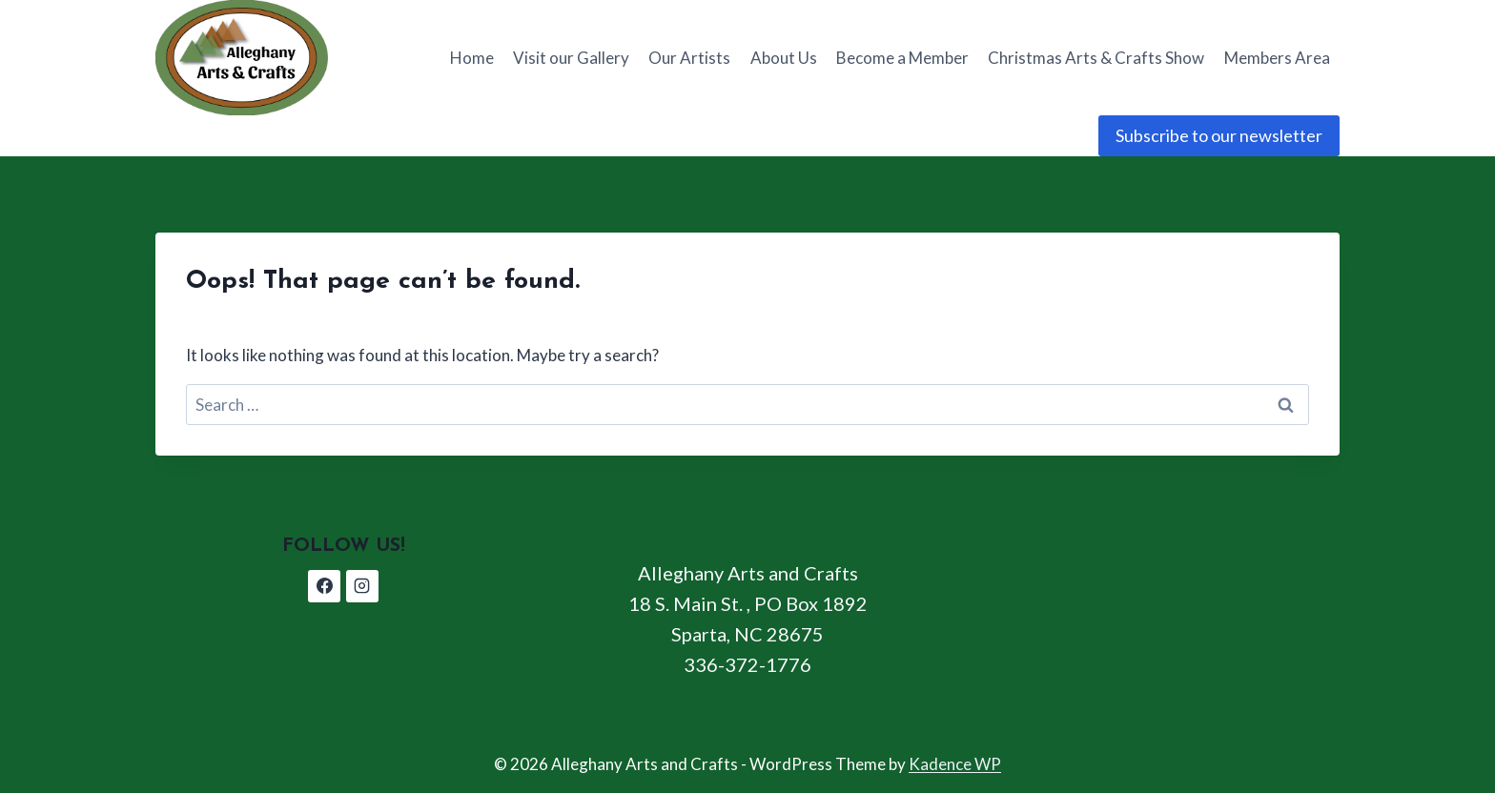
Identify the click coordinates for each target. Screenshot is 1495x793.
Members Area (1277, 58)
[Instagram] (362, 586)
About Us (783, 58)
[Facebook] (324, 586)
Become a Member (902, 58)
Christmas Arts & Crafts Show (1096, 58)
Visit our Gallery (571, 58)
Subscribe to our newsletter (1219, 135)
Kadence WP (955, 764)
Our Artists (689, 58)
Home (472, 58)
